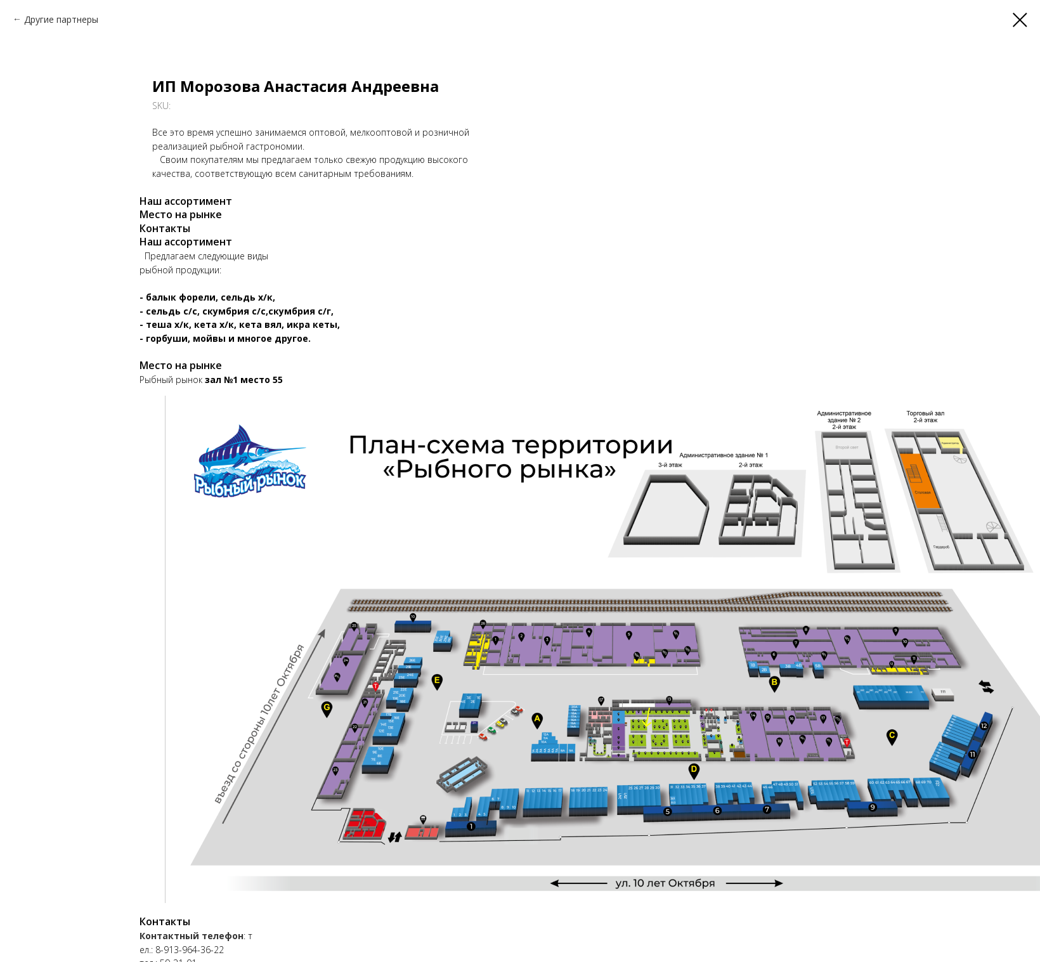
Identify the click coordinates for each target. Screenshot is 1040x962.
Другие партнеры (61, 19)
